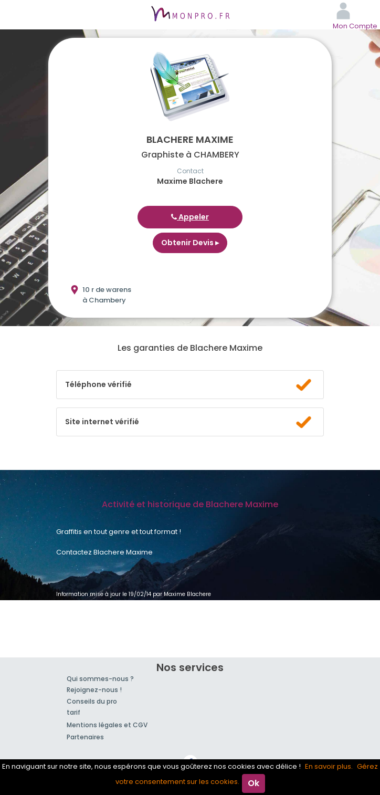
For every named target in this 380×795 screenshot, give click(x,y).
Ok (253, 783)
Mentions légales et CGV (107, 724)
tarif (73, 712)
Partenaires (85, 737)
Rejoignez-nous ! (94, 689)
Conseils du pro (92, 701)
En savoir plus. (329, 766)
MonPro (190, 14)
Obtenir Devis (190, 242)
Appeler (190, 217)
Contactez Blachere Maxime (104, 552)
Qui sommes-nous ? (100, 678)
